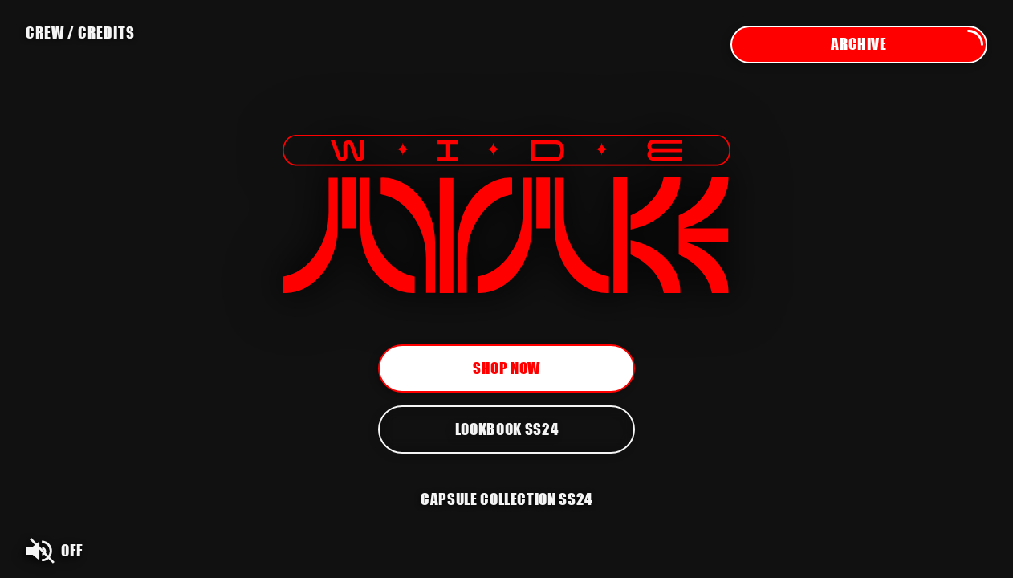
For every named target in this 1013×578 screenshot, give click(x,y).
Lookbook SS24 (506, 429)
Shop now (506, 368)
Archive (908, 44)
